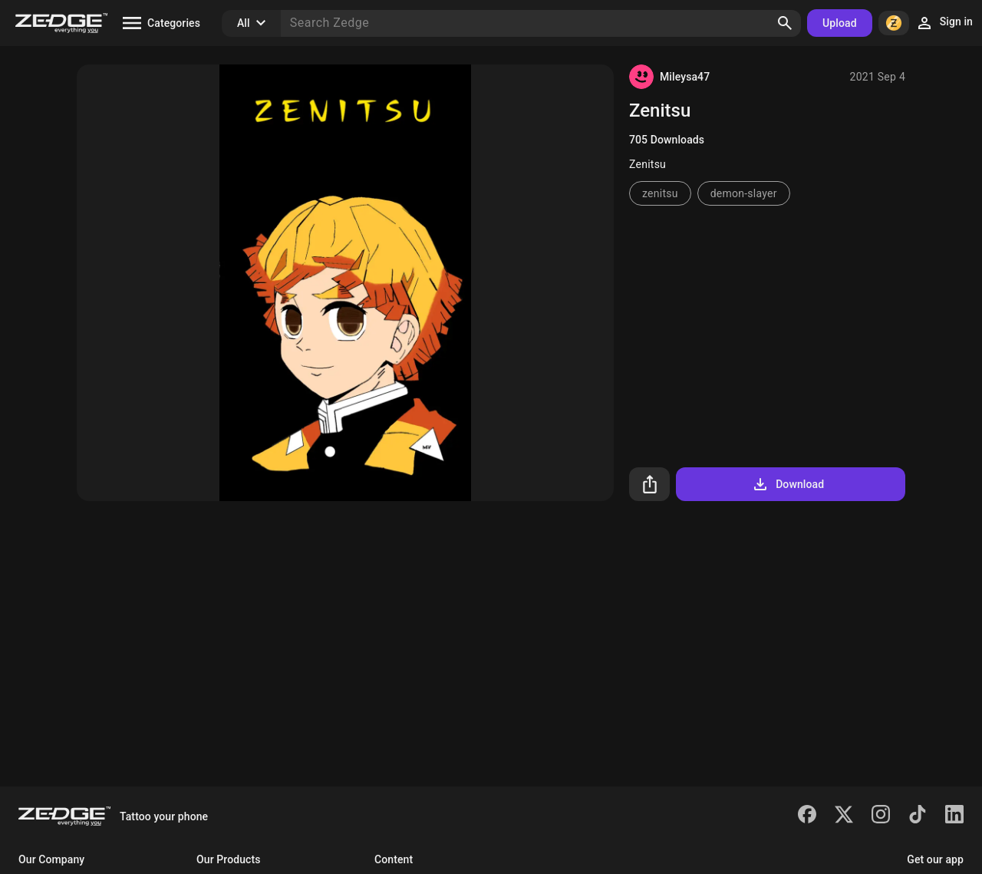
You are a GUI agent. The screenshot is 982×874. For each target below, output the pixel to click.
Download (787, 484)
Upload (839, 23)
